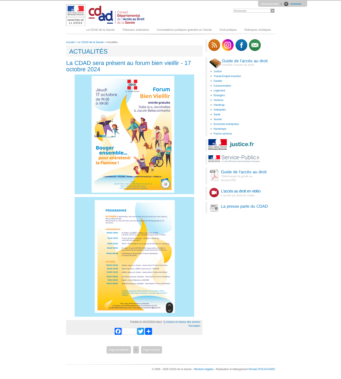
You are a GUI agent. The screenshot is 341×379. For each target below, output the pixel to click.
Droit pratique (228, 29)
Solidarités (220, 109)
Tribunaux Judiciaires (135, 29)
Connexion (296, 4)
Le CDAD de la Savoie (100, 29)
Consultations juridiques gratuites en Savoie (184, 29)
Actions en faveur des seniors (183, 321)
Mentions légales (204, 369)
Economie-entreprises (226, 124)
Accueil (70, 42)
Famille (218, 81)
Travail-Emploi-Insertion (227, 76)
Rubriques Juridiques (257, 29)
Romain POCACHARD (262, 369)
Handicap (219, 104)
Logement (219, 90)
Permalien (194, 325)
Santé (217, 114)
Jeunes (218, 119)
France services (223, 133)
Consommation (222, 85)
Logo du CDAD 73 (106, 15)
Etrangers (219, 95)
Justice (218, 71)
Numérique (220, 128)
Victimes (218, 100)
